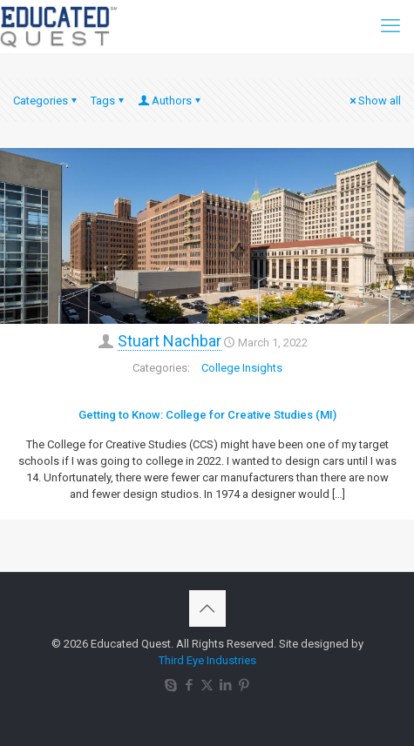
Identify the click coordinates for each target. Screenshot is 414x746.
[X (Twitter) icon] (207, 685)
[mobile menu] (390, 26)
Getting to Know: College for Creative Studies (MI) (207, 414)
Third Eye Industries (207, 660)
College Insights (241, 367)
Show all (374, 100)
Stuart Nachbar (169, 341)
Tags (108, 100)
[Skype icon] (170, 685)
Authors (170, 100)
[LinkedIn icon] (225, 685)
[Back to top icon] (207, 608)
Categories (46, 100)
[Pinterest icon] (243, 685)
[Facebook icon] (188, 685)
